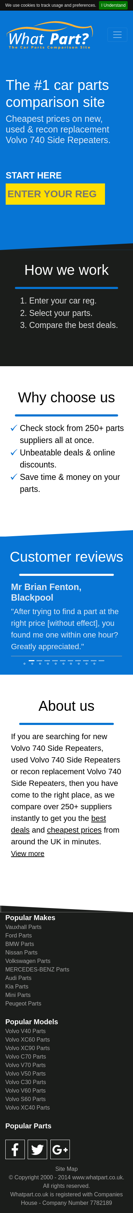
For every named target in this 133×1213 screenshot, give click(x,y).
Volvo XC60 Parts (27, 1040)
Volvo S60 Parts (25, 1099)
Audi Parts (18, 978)
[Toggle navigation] (117, 35)
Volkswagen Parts (27, 961)
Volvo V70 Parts (25, 1065)
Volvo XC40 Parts (27, 1108)
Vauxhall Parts (23, 927)
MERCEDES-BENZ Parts (37, 970)
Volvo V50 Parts (25, 1074)
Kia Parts (16, 987)
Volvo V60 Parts (25, 1091)
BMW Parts (19, 944)
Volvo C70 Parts (25, 1057)
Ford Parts (18, 936)
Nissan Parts (21, 953)
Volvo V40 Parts (25, 1031)
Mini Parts (18, 995)
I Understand (113, 5)
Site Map (66, 1169)
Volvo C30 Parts (25, 1082)
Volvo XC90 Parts (27, 1048)
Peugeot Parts (23, 1004)
